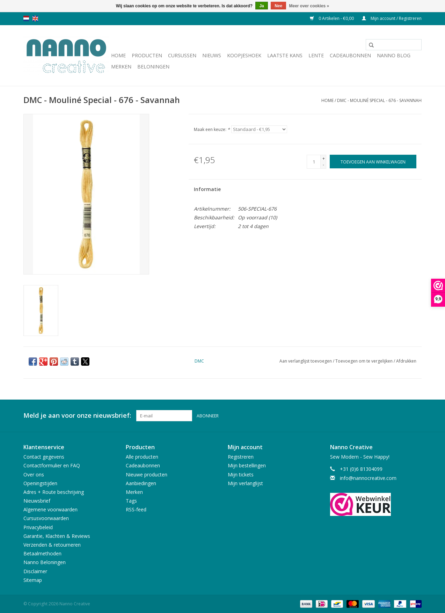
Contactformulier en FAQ (51, 465)
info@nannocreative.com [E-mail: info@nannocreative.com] (368, 478)
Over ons (33, 474)
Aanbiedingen (141, 483)
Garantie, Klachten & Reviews (56, 536)
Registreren (241, 456)
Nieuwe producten (146, 474)
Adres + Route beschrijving (53, 492)
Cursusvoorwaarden (46, 518)
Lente (316, 55)
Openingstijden (40, 483)
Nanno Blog (393, 55)
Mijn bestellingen (247, 465)
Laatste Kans (284, 55)
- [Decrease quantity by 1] (323, 165)
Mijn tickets (241, 474)
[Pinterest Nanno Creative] (403, 415)
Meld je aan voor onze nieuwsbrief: (77, 415)
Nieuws (211, 55)
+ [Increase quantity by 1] (323, 158)
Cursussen (182, 55)
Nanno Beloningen (44, 562)
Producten (147, 55)
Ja (261, 5)
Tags (131, 500)
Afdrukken (406, 361)
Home (118, 55)
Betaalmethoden (42, 553)
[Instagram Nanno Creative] (416, 415)
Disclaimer (35, 571)
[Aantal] (314, 162)
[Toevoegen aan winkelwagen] (373, 161)
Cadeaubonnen (350, 55)
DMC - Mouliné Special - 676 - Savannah (379, 100)
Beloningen (153, 66)
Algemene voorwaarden (50, 509)
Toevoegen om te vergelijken (364, 361)
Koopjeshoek (244, 55)
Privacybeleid (38, 527)
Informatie (207, 189)
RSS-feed (136, 509)
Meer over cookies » (309, 5)
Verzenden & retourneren (52, 544)
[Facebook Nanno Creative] (390, 415)
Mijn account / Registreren (392, 18)
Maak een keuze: (212, 129)
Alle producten (142, 456)
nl (26, 18)
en (35, 18)
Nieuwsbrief (36, 500)
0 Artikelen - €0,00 (332, 18)
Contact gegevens (43, 456)
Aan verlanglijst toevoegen (306, 361)
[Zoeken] (394, 44)
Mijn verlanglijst (245, 483)
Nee (278, 5)
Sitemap (32, 580)
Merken (121, 66)
